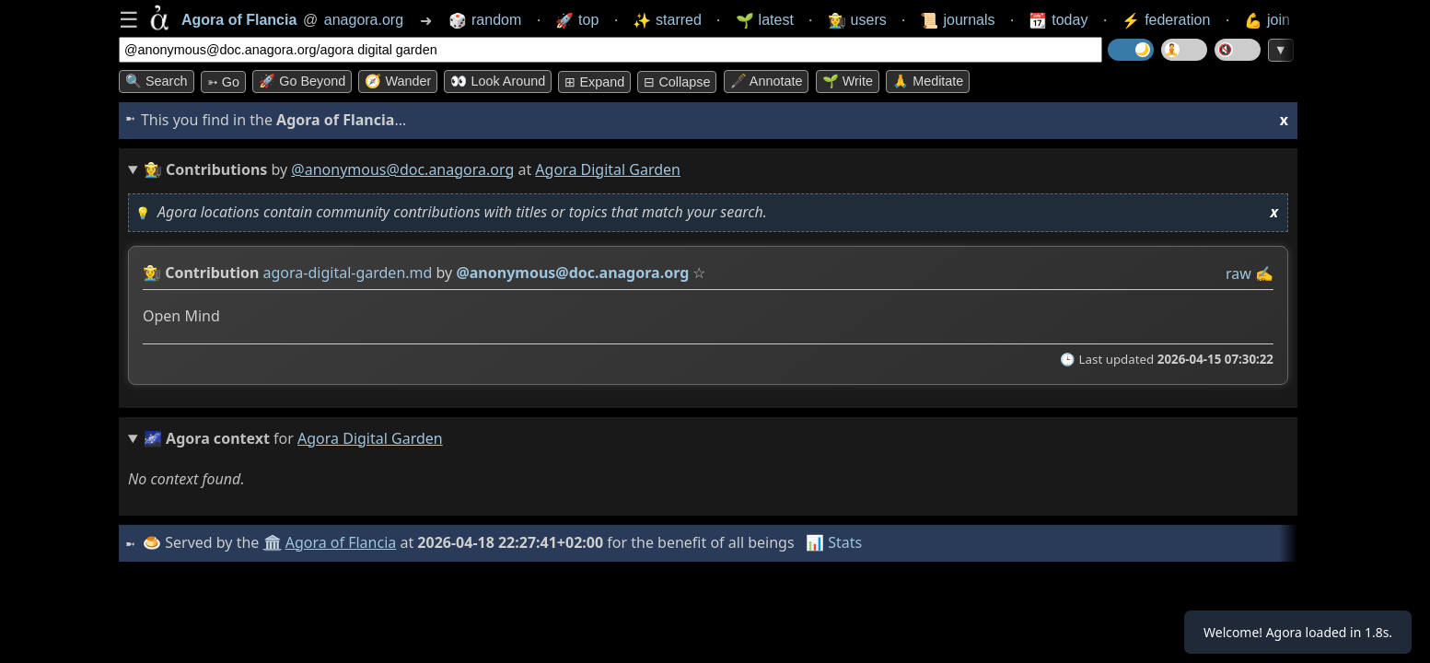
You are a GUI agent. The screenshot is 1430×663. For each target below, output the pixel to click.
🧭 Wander (398, 81)
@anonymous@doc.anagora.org (402, 169)
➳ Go (223, 82)
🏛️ (274, 542)
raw (1238, 273)
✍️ (1264, 273)
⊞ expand (594, 82)
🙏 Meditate (927, 81)
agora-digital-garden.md (348, 272)
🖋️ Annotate (766, 81)
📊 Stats (836, 542)
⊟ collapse (677, 82)
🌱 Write (847, 81)
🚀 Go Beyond (302, 81)
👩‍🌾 (152, 272)
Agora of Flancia (344, 542)
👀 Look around (497, 81)
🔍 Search (156, 81)
